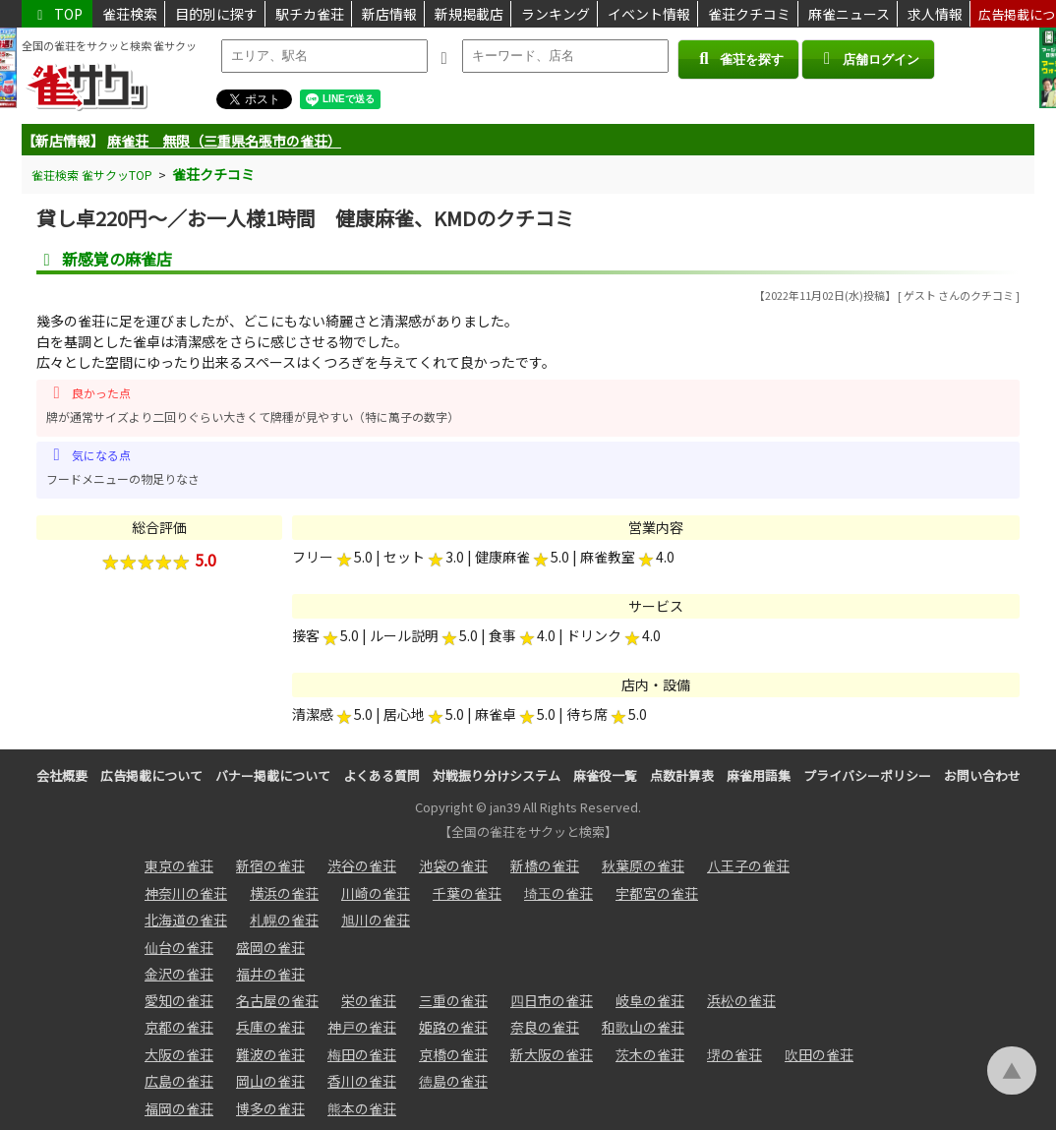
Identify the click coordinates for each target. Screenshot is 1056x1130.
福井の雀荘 (270, 973)
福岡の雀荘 (179, 1108)
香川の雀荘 (361, 1081)
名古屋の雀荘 (277, 1000)
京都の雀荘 (179, 1027)
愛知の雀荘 (179, 1000)
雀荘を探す (738, 58)
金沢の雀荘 (179, 973)
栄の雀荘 (368, 1000)
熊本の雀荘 (361, 1108)
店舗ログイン (868, 58)
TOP (57, 14)
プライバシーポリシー (867, 775)
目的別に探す (216, 14)
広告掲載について (151, 775)
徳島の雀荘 (453, 1081)
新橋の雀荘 (544, 865)
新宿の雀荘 (270, 865)
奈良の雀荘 (544, 1027)
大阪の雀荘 (179, 1054)
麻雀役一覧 (605, 775)
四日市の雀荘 (551, 1000)
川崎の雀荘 (375, 893)
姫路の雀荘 (453, 1027)
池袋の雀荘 (453, 865)
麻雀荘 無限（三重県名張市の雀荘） (224, 140)
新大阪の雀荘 (551, 1054)
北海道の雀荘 (186, 919)
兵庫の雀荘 (270, 1027)
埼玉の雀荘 (558, 893)
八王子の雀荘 (748, 865)
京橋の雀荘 (453, 1054)
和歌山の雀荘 (643, 1027)
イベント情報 (649, 14)
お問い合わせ (982, 775)
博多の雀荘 (270, 1108)
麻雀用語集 (759, 775)
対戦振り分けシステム (496, 775)
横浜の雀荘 (284, 893)
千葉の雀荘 (467, 893)
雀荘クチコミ (749, 14)
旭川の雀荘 (375, 919)
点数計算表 (682, 775)
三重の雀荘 (453, 1000)
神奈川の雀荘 (186, 893)
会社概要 (62, 775)
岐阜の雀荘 (650, 1000)
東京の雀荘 (179, 865)
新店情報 (389, 14)
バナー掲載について (272, 775)
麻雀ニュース (849, 14)
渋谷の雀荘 (361, 865)
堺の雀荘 (734, 1054)
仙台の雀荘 (179, 947)
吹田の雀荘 (819, 1054)
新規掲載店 (469, 14)
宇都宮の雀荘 (657, 893)
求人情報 (935, 14)
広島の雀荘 (179, 1081)
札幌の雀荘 (284, 919)
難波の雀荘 (270, 1054)
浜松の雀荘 (741, 1000)
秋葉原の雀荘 (643, 865)
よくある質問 (381, 775)
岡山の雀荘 (270, 1081)
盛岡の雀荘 (270, 947)
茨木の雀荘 (650, 1054)
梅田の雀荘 (361, 1054)
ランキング (555, 14)
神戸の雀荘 (361, 1027)
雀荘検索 (129, 14)
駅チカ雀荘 (309, 14)
